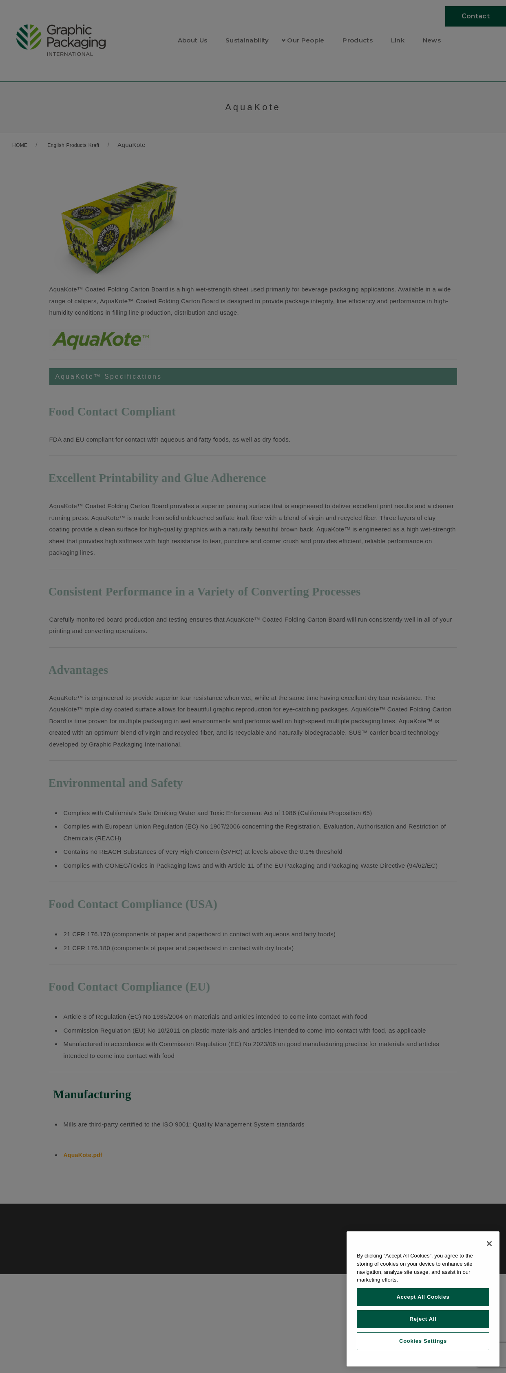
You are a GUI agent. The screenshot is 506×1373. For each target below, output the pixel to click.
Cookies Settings (423, 1341)
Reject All (423, 1319)
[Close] (489, 1244)
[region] (423, 1298)
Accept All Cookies (422, 1297)
